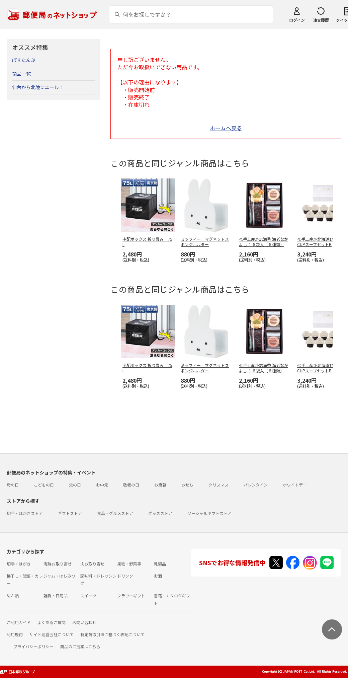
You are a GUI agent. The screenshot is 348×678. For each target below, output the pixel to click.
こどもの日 (44, 484)
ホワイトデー (295, 484)
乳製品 (160, 564)
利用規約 (15, 634)
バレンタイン (256, 484)
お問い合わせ (84, 622)
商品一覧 (21, 73)
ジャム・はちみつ (59, 576)
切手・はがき (19, 564)
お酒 (158, 576)
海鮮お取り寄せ (58, 564)
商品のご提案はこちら (80, 646)
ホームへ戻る (226, 128)
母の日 (13, 484)
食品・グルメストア (115, 513)
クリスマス (218, 484)
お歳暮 (160, 484)
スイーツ (88, 595)
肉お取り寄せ (92, 564)
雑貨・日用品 (56, 595)
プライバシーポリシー (33, 646)
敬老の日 (131, 484)
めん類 (13, 595)
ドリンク (125, 576)
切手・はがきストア (25, 513)
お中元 (102, 484)
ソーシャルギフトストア (209, 513)
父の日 (75, 484)
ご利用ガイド (19, 622)
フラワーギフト (131, 595)
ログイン (296, 20)
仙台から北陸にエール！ (38, 87)
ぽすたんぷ (23, 60)
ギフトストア (70, 513)
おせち (187, 484)
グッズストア (160, 513)
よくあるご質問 (51, 622)
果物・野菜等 (129, 564)
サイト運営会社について (51, 634)
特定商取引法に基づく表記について (112, 634)
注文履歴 (321, 20)
